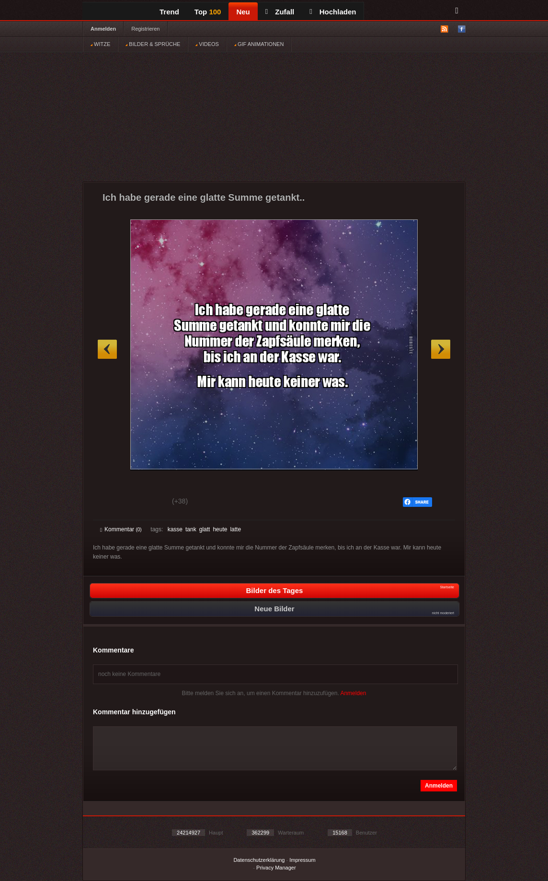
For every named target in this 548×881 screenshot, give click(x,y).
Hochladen (332, 12)
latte (235, 529)
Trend (169, 12)
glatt (204, 529)
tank (190, 529)
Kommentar (121, 529)
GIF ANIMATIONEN (259, 44)
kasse (175, 529)
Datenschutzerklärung (259, 860)
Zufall (279, 12)
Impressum (302, 860)
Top (207, 12)
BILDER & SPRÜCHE (153, 44)
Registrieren (145, 29)
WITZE (100, 44)
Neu (243, 12)
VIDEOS (207, 44)
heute (220, 529)
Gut (111, 502)
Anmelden (103, 29)
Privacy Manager (276, 867)
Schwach (147, 502)
